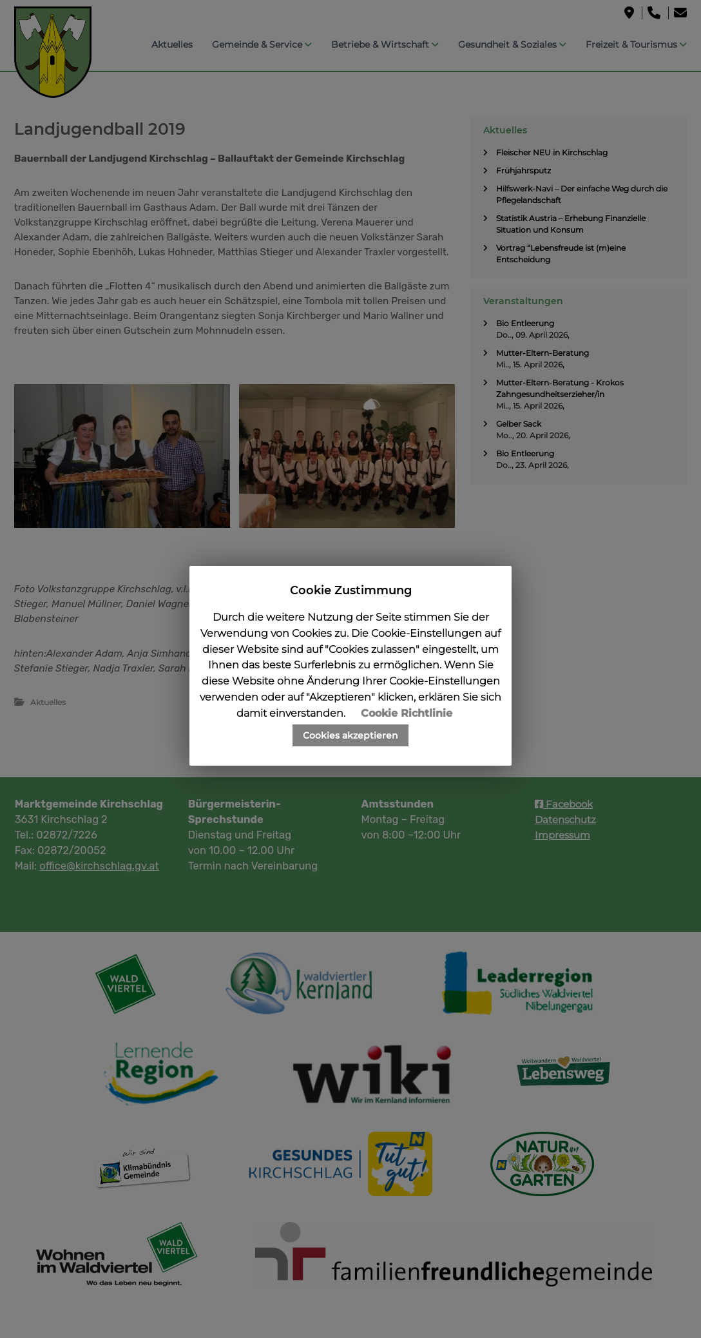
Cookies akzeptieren (350, 735)
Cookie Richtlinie (406, 713)
